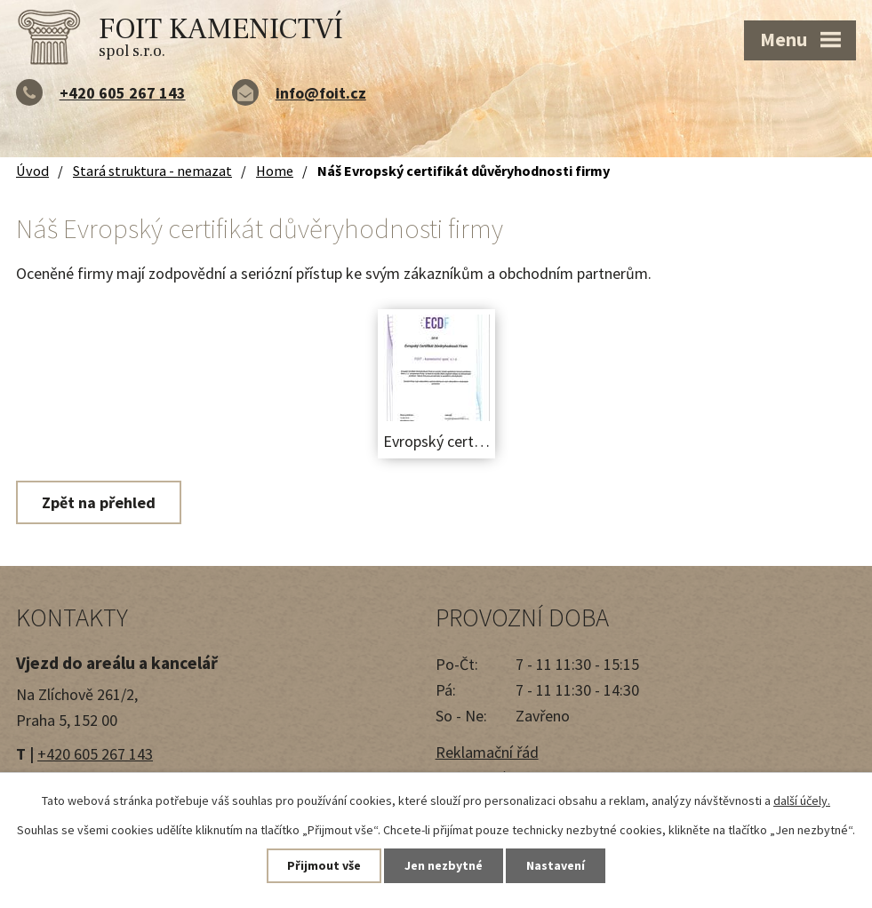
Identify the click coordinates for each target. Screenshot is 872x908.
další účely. (801, 800)
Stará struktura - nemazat (152, 170)
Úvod (32, 170)
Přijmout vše (324, 865)
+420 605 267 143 (123, 93)
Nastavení (555, 865)
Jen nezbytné (443, 865)
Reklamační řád (487, 752)
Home (274, 170)
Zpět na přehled (99, 502)
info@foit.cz (321, 93)
